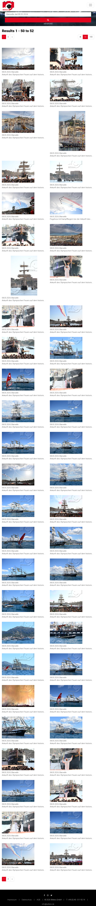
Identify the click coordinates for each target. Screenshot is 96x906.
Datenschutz (27, 900)
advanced (48, 23)
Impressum (12, 900)
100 (91, 37)
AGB (38, 900)
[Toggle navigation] (90, 5)
